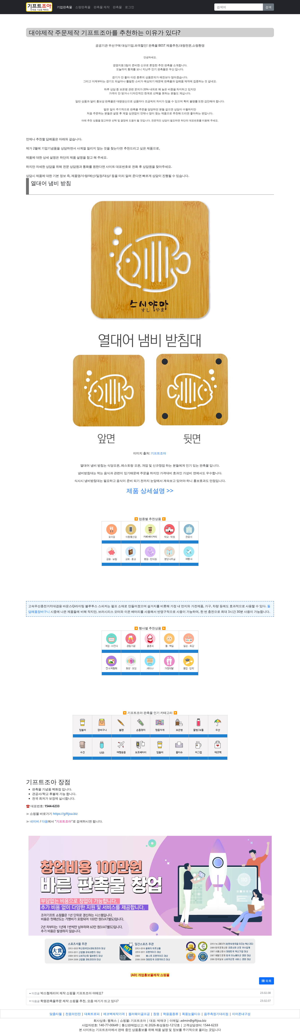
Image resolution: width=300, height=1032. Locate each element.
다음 (45, 821)
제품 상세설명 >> (149, 490)
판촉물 (117, 7)
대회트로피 (92, 1014)
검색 (268, 7)
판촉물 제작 (102, 7)
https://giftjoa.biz (65, 814)
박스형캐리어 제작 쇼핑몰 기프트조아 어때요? (71, 993)
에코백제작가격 (114, 1014)
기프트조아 (158, 453)
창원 (156, 1014)
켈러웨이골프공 (139, 1014)
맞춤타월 (56, 1014)
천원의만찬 (73, 1014)
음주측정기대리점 (216, 1014)
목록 (266, 981)
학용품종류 (170, 1014)
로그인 (129, 7)
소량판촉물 (82, 7)
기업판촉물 (64, 7)
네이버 (34, 821)
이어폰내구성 (241, 1014)
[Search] (238, 7)
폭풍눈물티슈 (191, 1014)
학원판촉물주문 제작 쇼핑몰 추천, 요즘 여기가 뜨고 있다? (79, 1001)
